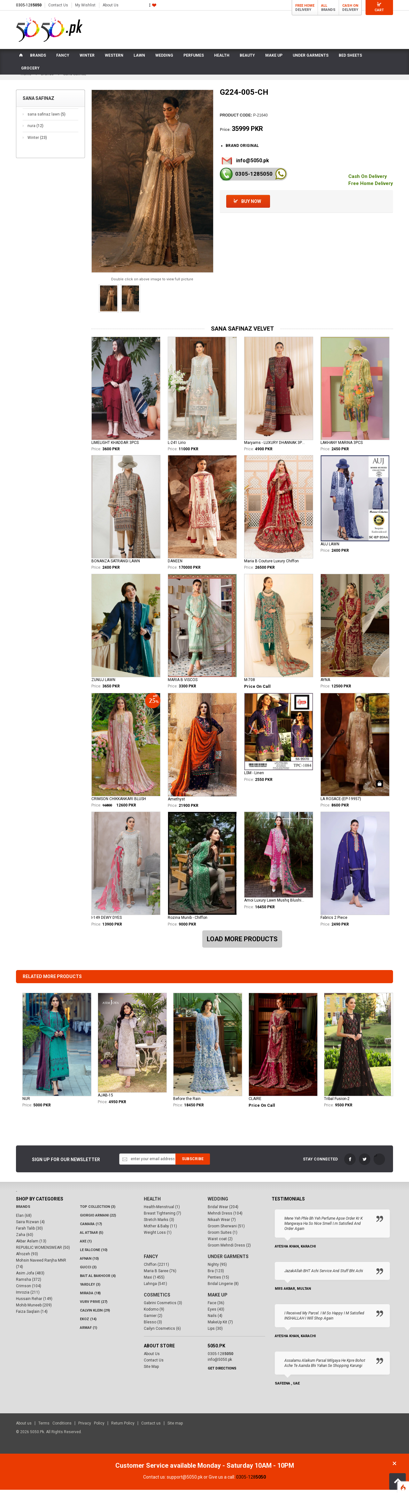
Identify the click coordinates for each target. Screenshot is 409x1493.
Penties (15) (218, 1280)
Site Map (151, 1370)
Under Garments (228, 1259)
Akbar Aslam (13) (31, 1244)
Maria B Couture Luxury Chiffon (271, 564)
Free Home (304, 6)
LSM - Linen (254, 776)
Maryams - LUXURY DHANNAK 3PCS (275, 446)
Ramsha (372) (28, 1282)
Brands (23, 1210)
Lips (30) (215, 1331)
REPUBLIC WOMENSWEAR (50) (43, 1250)
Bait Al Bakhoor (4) (98, 1279)
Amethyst (176, 802)
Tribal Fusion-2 (337, 1102)
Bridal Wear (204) (223, 1210)
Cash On (350, 6)
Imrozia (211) (28, 1295)
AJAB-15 (105, 1098)
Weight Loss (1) (158, 1235)
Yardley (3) (90, 1288)
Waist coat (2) (220, 1242)
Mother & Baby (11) (160, 1229)
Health (152, 1202)
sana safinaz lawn (46, 117)
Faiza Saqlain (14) (32, 1314)
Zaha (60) (24, 1238)
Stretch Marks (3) (159, 1223)
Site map (175, 1426)
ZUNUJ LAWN (103, 683)
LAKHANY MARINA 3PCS (341, 446)
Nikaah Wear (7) (222, 1223)
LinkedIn (379, 1162)
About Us (111, 5)
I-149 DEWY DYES (106, 921)
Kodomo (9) (154, 1312)
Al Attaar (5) (91, 1236)
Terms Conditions (55, 1426)
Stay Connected (320, 1162)
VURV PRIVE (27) (93, 1305)
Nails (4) (215, 1319)
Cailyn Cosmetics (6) (162, 1331)
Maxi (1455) (154, 1280)
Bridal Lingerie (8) (223, 1287)
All (324, 6)
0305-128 (29, 5)
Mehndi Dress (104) (225, 1216)
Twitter (364, 1162)
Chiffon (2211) (156, 1267)
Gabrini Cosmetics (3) (163, 1306)
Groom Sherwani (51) (226, 1229)
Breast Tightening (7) (162, 1216)
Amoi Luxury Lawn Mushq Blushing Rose (275, 903)
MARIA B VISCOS (182, 683)
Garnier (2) (153, 1319)
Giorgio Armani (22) (98, 1218)
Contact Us (58, 5)
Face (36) (216, 1306)
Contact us (151, 1426)
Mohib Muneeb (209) (34, 1308)
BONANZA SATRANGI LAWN (115, 564)
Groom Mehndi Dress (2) (229, 1248)
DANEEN (175, 564)
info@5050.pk (252, 164)
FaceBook (350, 1162)
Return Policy (123, 1426)
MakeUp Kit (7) (220, 1325)
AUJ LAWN (329, 547)
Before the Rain (187, 1102)
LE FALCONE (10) (93, 1253)
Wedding (218, 1202)
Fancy (151, 1259)
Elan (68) (24, 1218)
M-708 (249, 683)
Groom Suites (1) (222, 1235)
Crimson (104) (28, 1289)
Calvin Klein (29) (95, 1314)
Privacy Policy (91, 1426)
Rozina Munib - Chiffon (187, 921)
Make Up (218, 1298)
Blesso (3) (153, 1325)
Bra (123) (216, 1274)
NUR (26, 1102)
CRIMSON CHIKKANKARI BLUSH (118, 802)
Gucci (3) (88, 1270)
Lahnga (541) (155, 1287)
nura (35, 129)
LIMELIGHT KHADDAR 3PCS (115, 446)
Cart (379, 10)
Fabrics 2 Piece (333, 921)
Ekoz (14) (88, 1322)
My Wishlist (85, 5)
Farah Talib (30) (29, 1231)
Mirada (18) (90, 1296)
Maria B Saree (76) (160, 1274)
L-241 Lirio (177, 446)
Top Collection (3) (97, 1210)
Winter (37, 141)
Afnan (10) (89, 1262)
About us (24, 1426)
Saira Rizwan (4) (30, 1225)
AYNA (325, 683)
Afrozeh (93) (27, 1257)
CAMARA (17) (91, 1227)
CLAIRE (255, 1102)
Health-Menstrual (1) (162, 1210)
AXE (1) (86, 1244)
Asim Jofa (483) (30, 1276)
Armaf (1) (88, 1331)
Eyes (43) (216, 1312)
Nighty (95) (217, 1267)
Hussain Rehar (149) (34, 1302)
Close (394, 1466)
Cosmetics (157, 1298)
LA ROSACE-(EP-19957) (340, 802)
